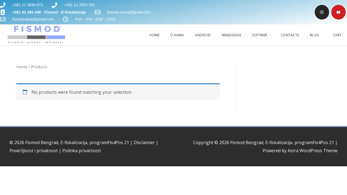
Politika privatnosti (81, 151)
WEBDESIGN (231, 35)
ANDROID (203, 35)
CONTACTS (290, 35)
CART (337, 35)
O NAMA (177, 35)
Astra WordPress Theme (313, 151)
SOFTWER (261, 35)
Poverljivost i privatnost (33, 151)
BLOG (316, 35)
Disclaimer (144, 142)
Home (21, 66)
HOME (154, 35)
